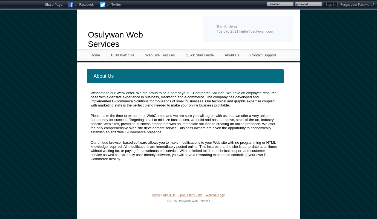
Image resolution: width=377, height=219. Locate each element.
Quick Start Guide (190, 195)
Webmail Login (216, 195)
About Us (169, 195)
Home (156, 195)
